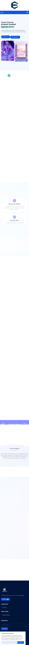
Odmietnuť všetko (12, 642)
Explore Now (6, 37)
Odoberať (4, 628)
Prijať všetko (20, 642)
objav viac (5, 599)
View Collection (15, 37)
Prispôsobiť (5, 642)
